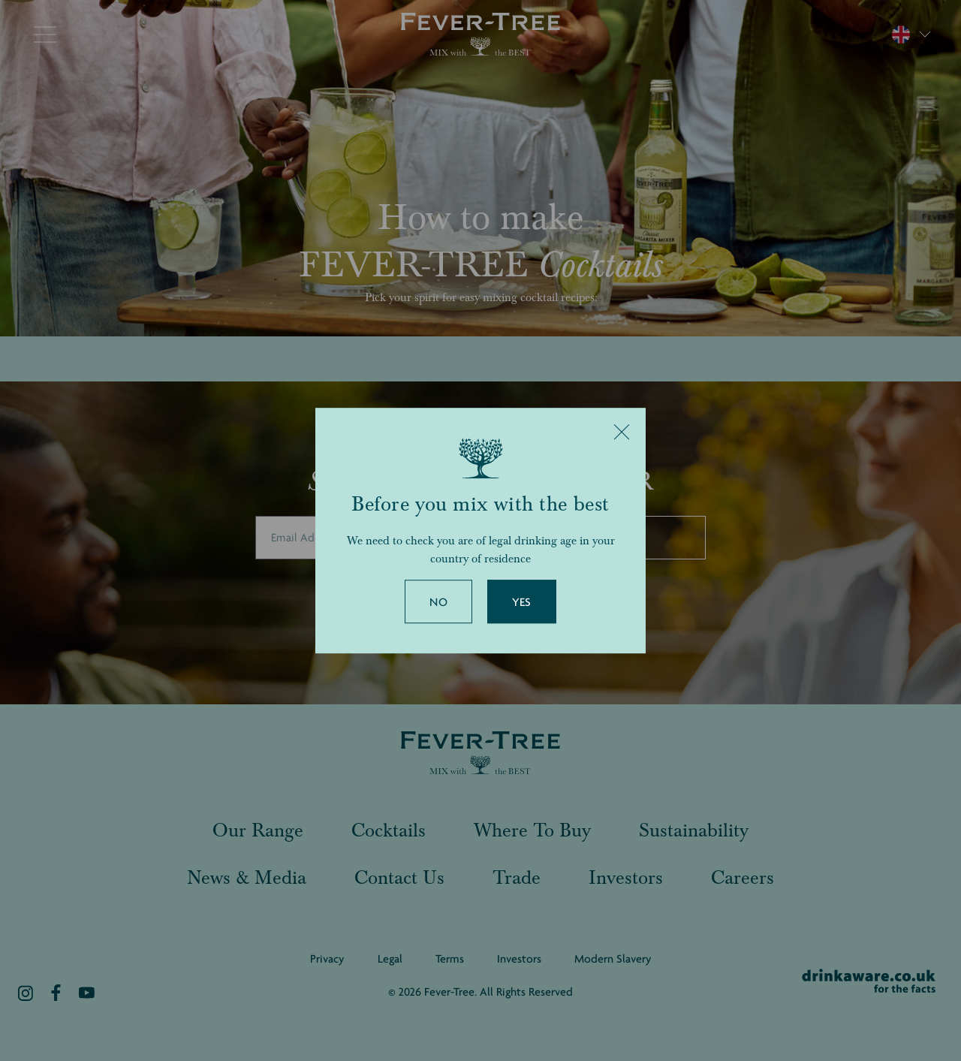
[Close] (622, 432)
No (438, 602)
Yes (522, 602)
